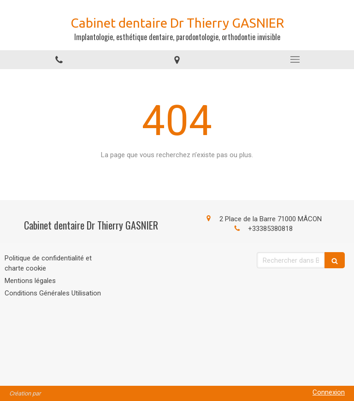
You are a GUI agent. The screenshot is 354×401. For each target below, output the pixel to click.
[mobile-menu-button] (295, 59)
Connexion (329, 392)
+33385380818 (270, 228)
